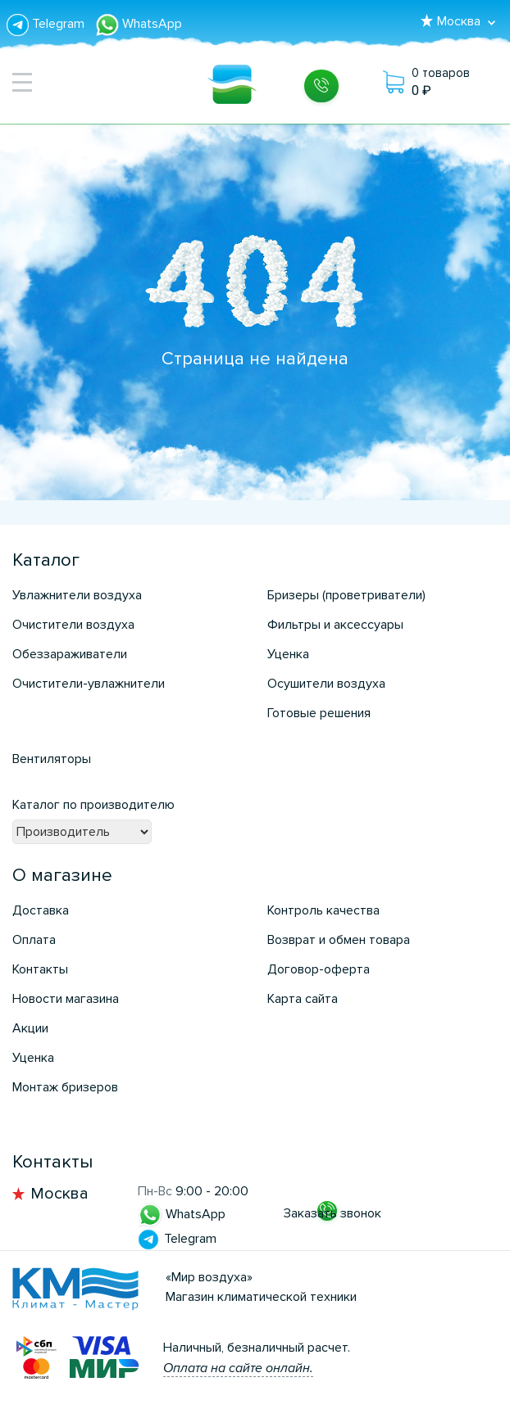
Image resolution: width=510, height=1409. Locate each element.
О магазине (62, 876)
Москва (59, 1194)
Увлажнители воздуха (77, 595)
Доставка (40, 910)
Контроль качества (323, 910)
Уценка (288, 654)
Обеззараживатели (69, 654)
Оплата (34, 940)
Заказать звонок (332, 1213)
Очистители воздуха (73, 624)
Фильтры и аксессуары (335, 624)
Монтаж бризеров (65, 1087)
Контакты (40, 969)
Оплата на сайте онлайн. (238, 1368)
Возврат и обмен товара (338, 940)
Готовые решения (319, 713)
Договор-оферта (318, 969)
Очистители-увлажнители (88, 683)
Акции (30, 1028)
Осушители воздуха (326, 683)
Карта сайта (302, 999)
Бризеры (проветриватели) (346, 595)
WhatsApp (138, 24)
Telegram (47, 24)
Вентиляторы (51, 759)
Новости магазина (65, 999)
